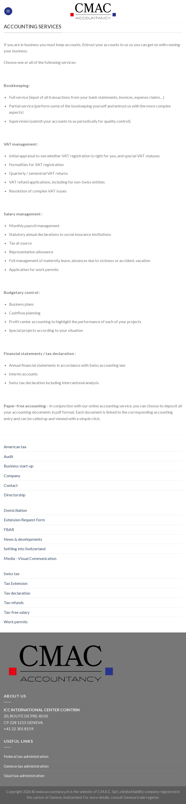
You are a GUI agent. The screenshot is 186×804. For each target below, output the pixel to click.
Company (12, 475)
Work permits (16, 621)
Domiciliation (15, 510)
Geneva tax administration (26, 766)
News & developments (23, 539)
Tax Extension (15, 583)
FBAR (9, 529)
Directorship (14, 494)
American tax (15, 446)
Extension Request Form (24, 519)
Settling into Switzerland (24, 548)
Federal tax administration (26, 756)
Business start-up (18, 465)
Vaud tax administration (24, 775)
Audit (8, 456)
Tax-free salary (16, 612)
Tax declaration (17, 593)
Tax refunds (14, 602)
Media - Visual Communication (30, 558)
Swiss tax (11, 573)
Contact (11, 485)
